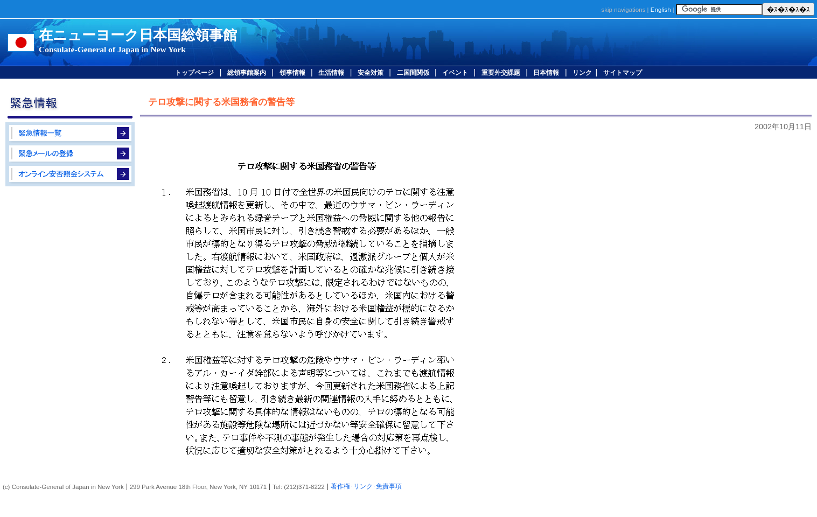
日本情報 (546, 72)
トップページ (194, 72)
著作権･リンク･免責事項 (366, 486)
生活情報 (331, 72)
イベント (455, 72)
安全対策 (370, 72)
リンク (582, 72)
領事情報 (292, 72)
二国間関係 (413, 72)
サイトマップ (622, 72)
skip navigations (623, 9)
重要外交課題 (500, 72)
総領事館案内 (246, 72)
